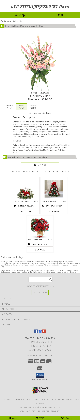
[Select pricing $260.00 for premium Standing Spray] (33, 107)
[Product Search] (40, 279)
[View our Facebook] (36, 332)
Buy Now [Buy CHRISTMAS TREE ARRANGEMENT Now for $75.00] (54, 211)
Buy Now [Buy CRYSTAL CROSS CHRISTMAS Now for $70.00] (26, 211)
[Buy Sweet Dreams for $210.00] (40, 165)
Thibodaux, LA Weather (28, 407)
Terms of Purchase (40, 411)
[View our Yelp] (44, 332)
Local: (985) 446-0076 (40, 349)
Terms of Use (57, 411)
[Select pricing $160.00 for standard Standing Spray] (10, 107)
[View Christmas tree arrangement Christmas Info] (54, 189)
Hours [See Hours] (66, 417)
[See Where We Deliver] (40, 292)
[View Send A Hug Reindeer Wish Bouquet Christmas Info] (40, 227)
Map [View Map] (40, 417)
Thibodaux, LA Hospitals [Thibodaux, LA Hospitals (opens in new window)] (39, 399)
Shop (20, 15)
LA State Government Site (51, 407)
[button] (40, 375)
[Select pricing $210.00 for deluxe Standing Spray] (21, 107)
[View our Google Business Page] (40, 332)
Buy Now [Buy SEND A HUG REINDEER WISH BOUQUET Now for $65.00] (40, 249)
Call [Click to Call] (13, 417)
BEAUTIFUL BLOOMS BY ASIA (40, 6)
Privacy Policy (23, 411)
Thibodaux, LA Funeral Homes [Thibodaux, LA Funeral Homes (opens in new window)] (14, 399)
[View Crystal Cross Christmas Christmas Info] (26, 189)
